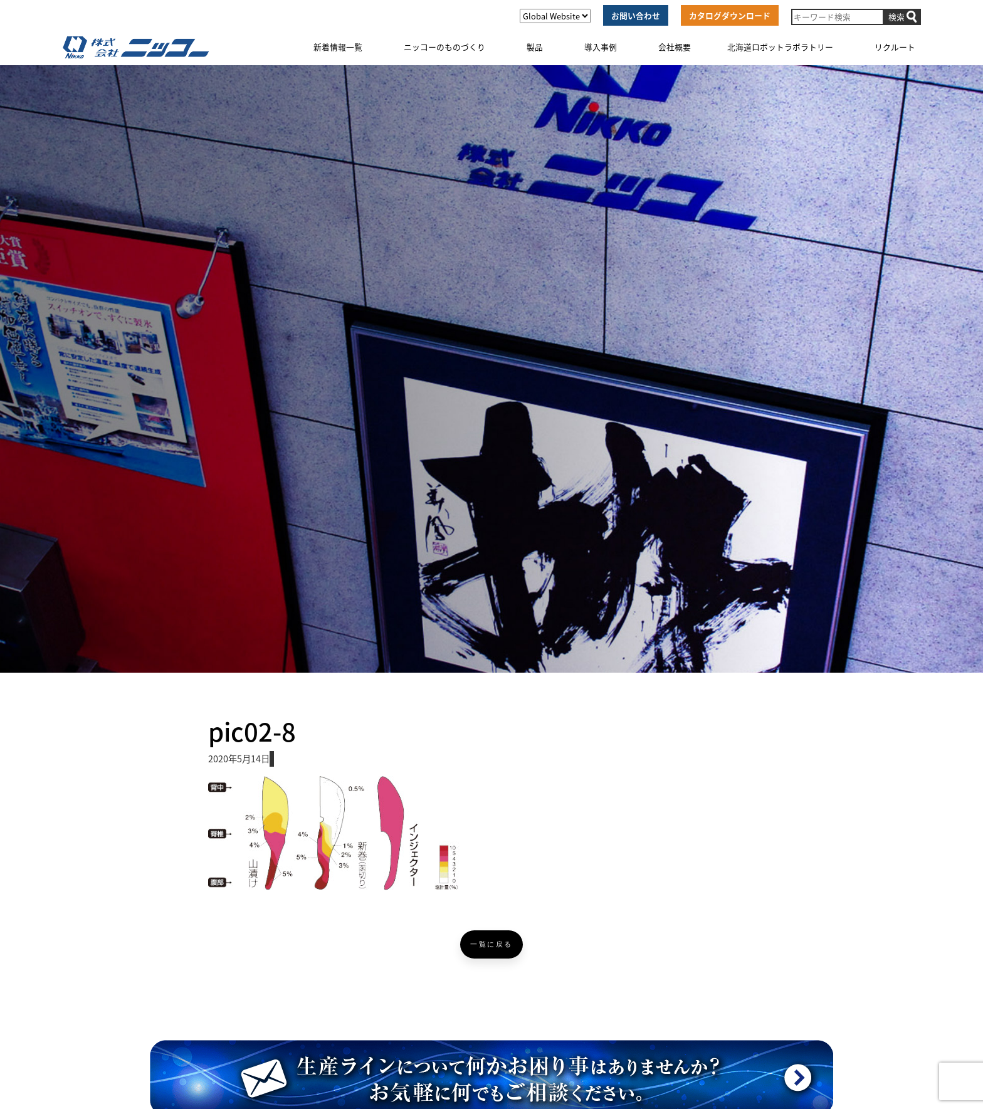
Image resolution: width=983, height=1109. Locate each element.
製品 (535, 47)
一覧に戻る (491, 944)
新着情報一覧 (337, 47)
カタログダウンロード (729, 15)
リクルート (895, 47)
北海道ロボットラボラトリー (780, 47)
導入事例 (600, 47)
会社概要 (674, 47)
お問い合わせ (635, 15)
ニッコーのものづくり (444, 47)
